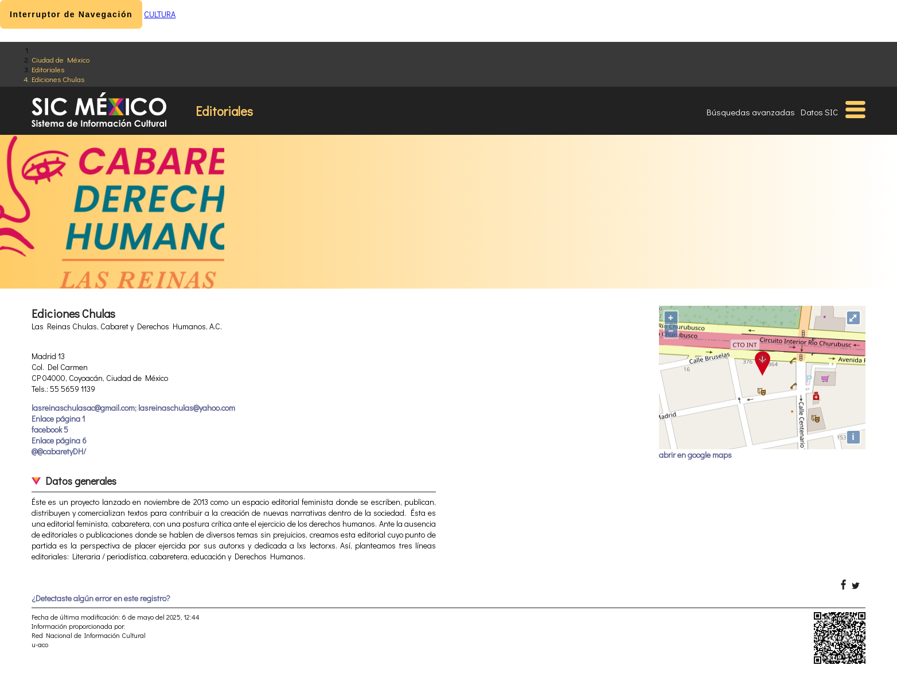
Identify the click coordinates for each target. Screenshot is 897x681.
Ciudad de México (60, 59)
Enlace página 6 (59, 440)
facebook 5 (50, 429)
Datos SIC (819, 112)
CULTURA (160, 14)
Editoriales (48, 69)
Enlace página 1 (58, 418)
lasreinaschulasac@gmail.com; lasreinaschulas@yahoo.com (133, 407)
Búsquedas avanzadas (751, 112)
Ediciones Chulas (58, 79)
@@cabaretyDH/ (59, 451)
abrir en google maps (695, 454)
